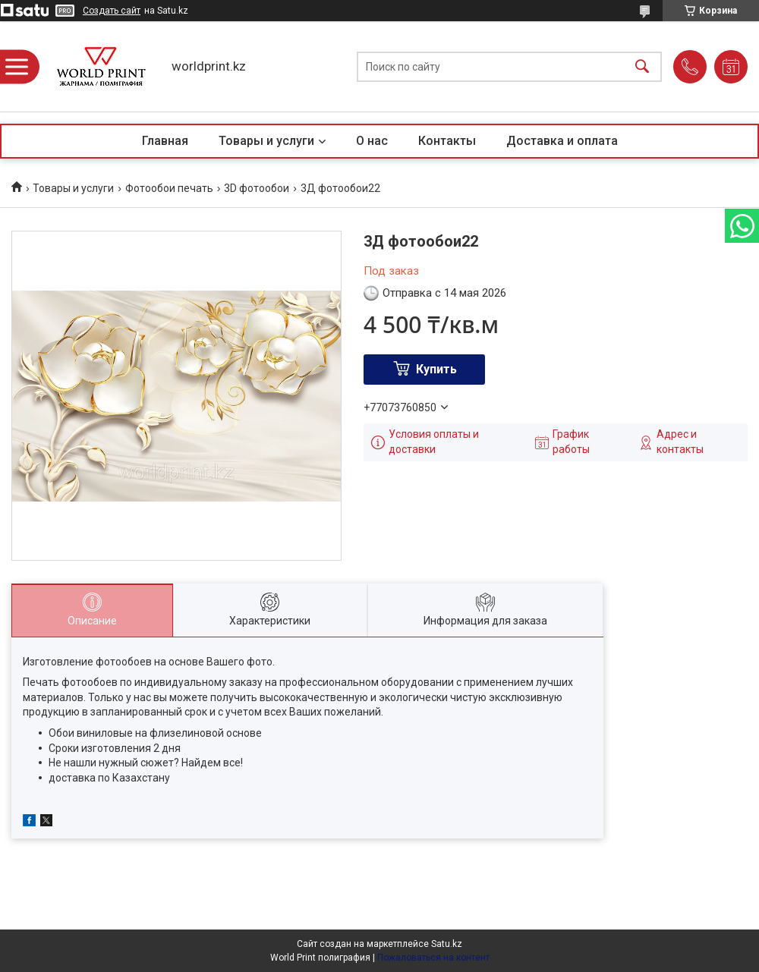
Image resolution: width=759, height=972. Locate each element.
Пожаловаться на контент (433, 957)
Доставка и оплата (562, 141)
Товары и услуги (266, 141)
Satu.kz (446, 944)
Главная (165, 141)
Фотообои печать (169, 188)
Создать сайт (111, 10)
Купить (436, 369)
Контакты (447, 141)
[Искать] (642, 66)
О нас (372, 141)
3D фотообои (256, 188)
